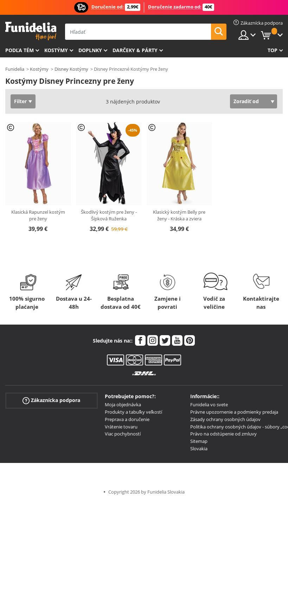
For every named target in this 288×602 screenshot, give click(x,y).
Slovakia (198, 448)
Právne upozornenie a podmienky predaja (234, 412)
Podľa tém (19, 50)
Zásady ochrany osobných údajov (225, 419)
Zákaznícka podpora (51, 400)
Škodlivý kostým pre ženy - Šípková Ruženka (109, 215)
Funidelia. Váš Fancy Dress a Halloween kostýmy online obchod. (30, 31)
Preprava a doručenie (127, 419)
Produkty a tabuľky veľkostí (133, 412)
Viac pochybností (123, 434)
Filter (20, 101)
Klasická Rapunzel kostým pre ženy (38, 215)
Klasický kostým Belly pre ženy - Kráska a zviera (179, 215)
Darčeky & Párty (135, 50)
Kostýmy (56, 50)
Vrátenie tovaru (121, 427)
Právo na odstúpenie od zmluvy (223, 434)
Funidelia (14, 69)
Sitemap (198, 441)
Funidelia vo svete (209, 404)
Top (272, 50)
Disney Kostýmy (71, 69)
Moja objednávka (123, 404)
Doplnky (90, 50)
